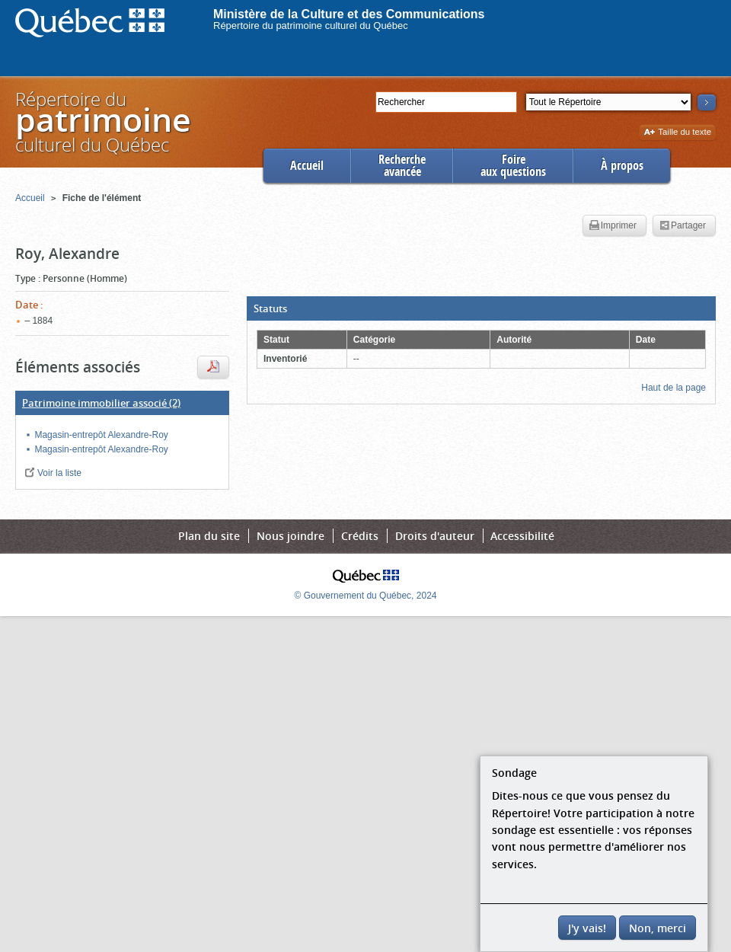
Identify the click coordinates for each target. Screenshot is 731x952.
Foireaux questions (513, 165)
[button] (481, 308)
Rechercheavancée (402, 165)
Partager (682, 226)
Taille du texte (677, 132)
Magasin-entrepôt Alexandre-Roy (101, 435)
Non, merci (657, 928)
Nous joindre (290, 536)
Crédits (359, 536)
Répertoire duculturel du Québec (102, 121)
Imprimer (613, 226)
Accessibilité (522, 536)
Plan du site (209, 536)
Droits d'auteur (434, 536)
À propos (622, 165)
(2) (101, 403)
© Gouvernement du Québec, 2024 (366, 595)
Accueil (307, 165)
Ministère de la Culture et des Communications (349, 14)
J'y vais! (587, 928)
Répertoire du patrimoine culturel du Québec (310, 25)
